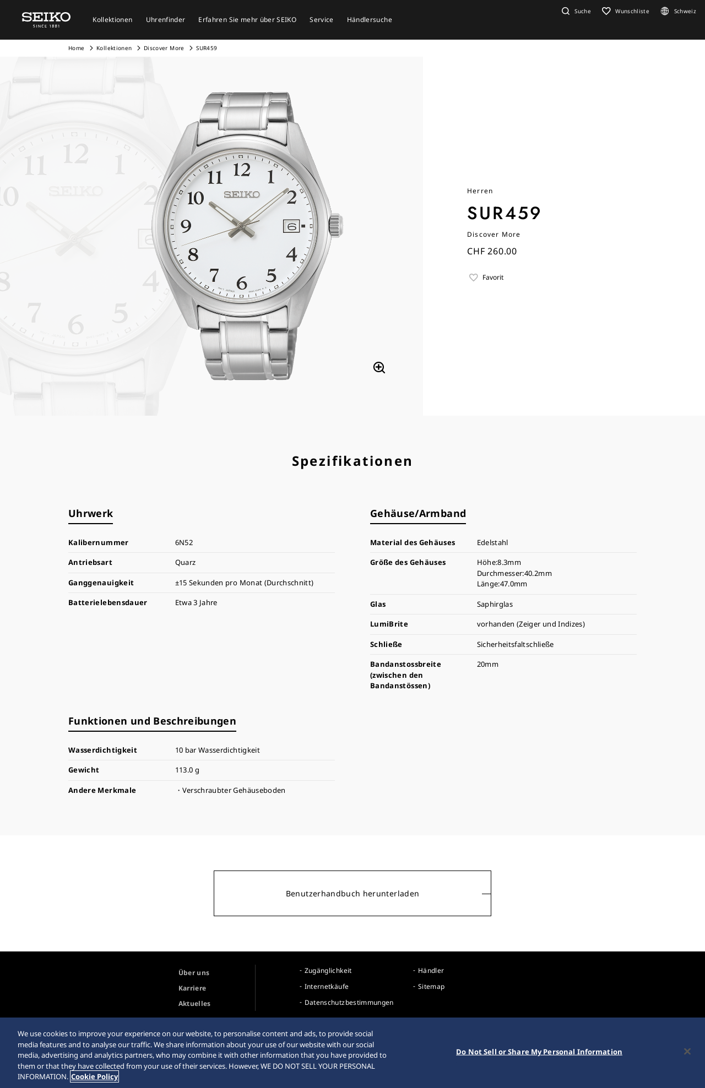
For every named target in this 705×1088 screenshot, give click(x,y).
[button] (575, 11)
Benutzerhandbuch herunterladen (353, 893)
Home (76, 48)
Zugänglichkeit (328, 970)
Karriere (192, 988)
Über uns (194, 972)
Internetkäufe (327, 986)
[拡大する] (379, 367)
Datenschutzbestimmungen (349, 1002)
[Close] (687, 1052)
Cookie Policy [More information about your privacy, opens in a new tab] (94, 1077)
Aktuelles (194, 1003)
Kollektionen (114, 48)
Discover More (164, 48)
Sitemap (431, 986)
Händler (431, 970)
